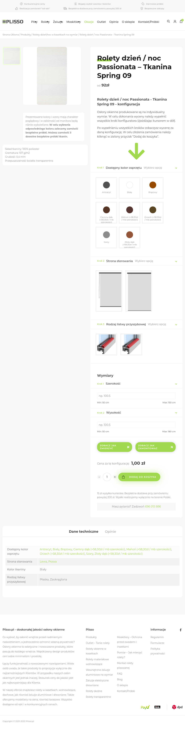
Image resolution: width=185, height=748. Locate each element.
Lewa (43, 582)
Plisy (27, 21)
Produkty (91, 658)
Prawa (52, 582)
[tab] (83, 552)
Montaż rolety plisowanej (125, 686)
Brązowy (66, 570)
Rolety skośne (94, 712)
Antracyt (45, 570)
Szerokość (108, 403)
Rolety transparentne (98, 717)
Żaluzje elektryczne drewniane (97, 704)
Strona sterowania (119, 280)
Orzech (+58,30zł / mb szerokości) (62, 574)
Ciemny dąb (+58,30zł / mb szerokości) (99, 570)
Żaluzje (59, 21)
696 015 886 (153, 526)
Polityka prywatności (158, 672)
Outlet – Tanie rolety (98, 663)
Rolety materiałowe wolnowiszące (97, 683)
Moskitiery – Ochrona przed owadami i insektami (129, 663)
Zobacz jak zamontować (155, 467)
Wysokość (109, 432)
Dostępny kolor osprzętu (124, 185)
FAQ (119, 694)
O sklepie (137, 21)
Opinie (123, 21)
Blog (120, 700)
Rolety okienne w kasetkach (96, 672)
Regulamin (157, 658)
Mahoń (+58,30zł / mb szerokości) (148, 570)
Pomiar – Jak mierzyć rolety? (129, 676)
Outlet (110, 21)
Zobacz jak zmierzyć (114, 467)
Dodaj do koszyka (143, 496)
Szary (89, 574)
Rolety (42, 21)
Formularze (157, 663)
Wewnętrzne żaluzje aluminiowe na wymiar (99, 693)
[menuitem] (29, 21)
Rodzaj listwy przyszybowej (126, 343)
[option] (13, 74)
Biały (56, 570)
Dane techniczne (83, 552)
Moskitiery (79, 21)
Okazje (98, 21)
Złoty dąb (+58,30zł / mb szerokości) (119, 574)
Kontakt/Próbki (34, 39)
